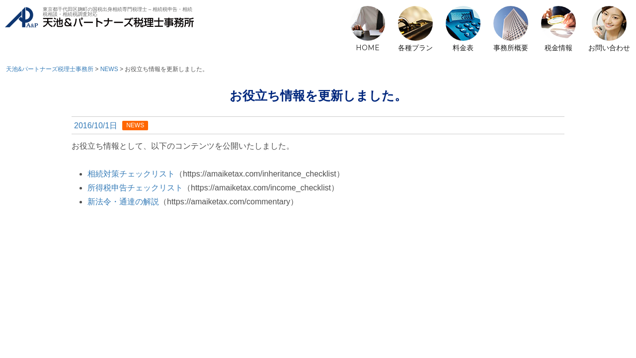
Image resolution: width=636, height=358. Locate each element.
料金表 (463, 47)
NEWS (135, 125)
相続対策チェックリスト (131, 174)
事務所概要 (510, 47)
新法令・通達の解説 (123, 201)
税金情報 (558, 47)
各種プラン (415, 47)
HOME (368, 47)
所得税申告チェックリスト (135, 187)
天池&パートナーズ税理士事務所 (99, 30)
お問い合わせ (609, 47)
